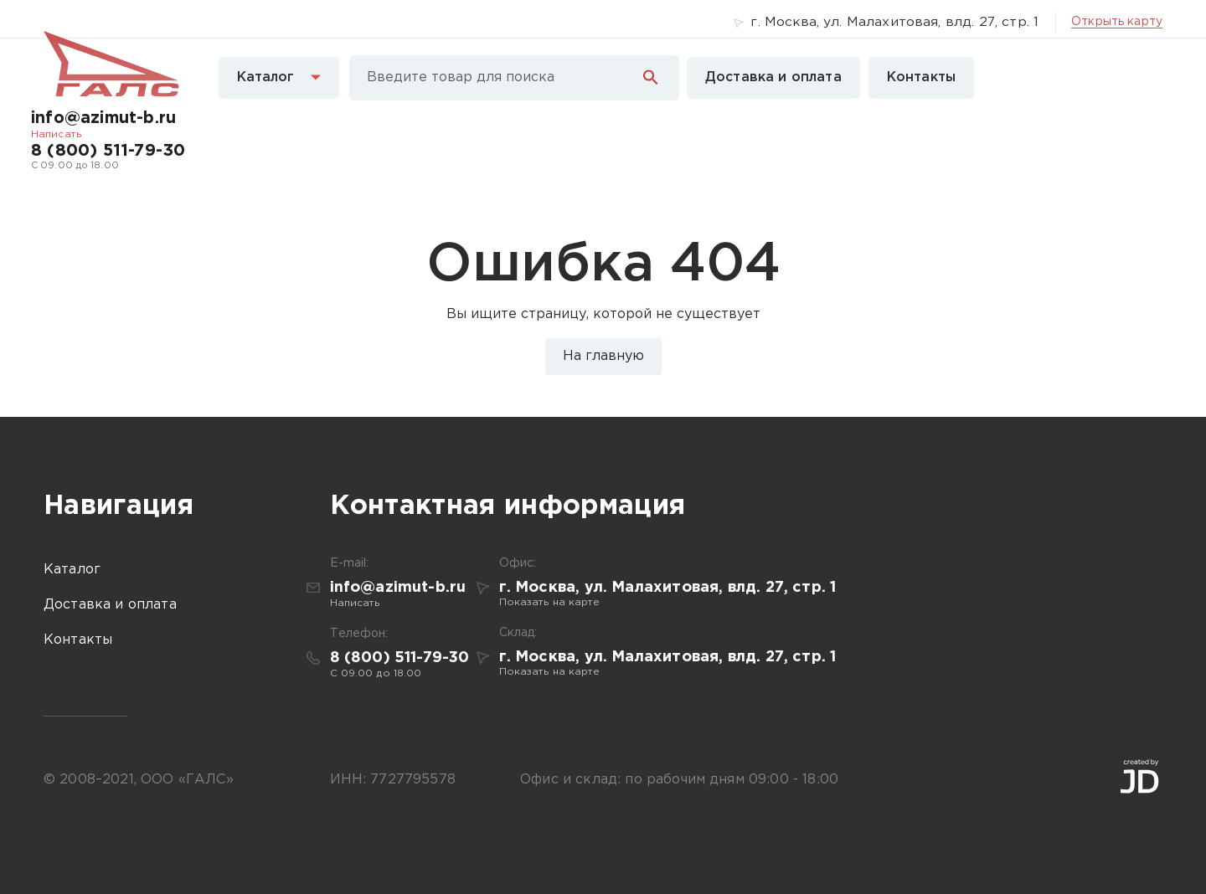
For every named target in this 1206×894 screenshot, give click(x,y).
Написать (56, 134)
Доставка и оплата (773, 77)
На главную (603, 356)
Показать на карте (549, 602)
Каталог (279, 77)
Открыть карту (1116, 22)
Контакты (921, 77)
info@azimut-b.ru (103, 118)
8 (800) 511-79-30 (108, 150)
